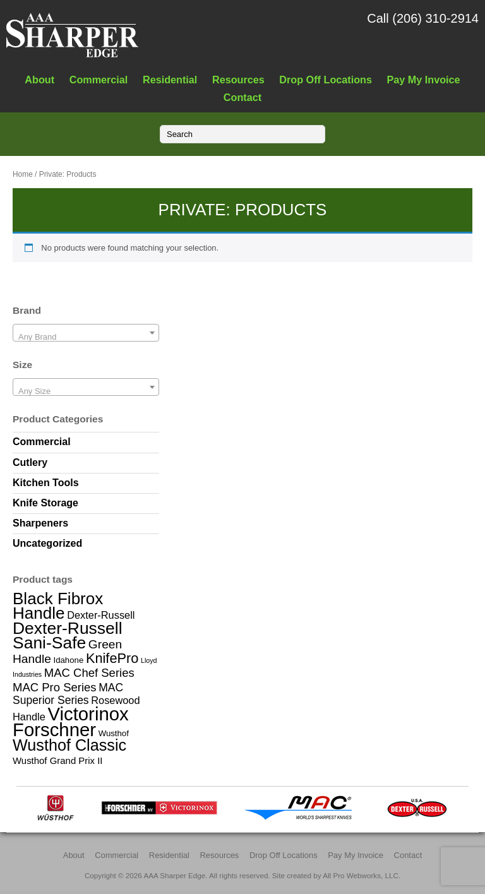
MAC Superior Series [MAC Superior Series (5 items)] (68, 693)
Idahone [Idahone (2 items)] (68, 660)
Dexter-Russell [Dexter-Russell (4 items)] (101, 615)
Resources (238, 79)
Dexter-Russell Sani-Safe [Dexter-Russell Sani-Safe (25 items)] (68, 635)
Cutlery (30, 462)
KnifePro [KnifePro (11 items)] (112, 658)
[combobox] (86, 333)
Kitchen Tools (46, 482)
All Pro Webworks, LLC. (361, 875)
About (39, 79)
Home (23, 174)
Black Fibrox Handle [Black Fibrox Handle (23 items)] (58, 606)
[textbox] (86, 337)
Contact (242, 97)
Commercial (98, 79)
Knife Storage (45, 503)
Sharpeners (40, 523)
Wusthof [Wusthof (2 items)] (114, 733)
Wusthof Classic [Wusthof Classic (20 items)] (69, 745)
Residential (170, 79)
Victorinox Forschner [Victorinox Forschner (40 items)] (71, 721)
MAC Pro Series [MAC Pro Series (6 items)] (55, 687)
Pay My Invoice (423, 79)
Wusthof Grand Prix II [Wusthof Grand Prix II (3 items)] (58, 760)
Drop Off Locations (325, 79)
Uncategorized (47, 543)
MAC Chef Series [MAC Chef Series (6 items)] (89, 672)
